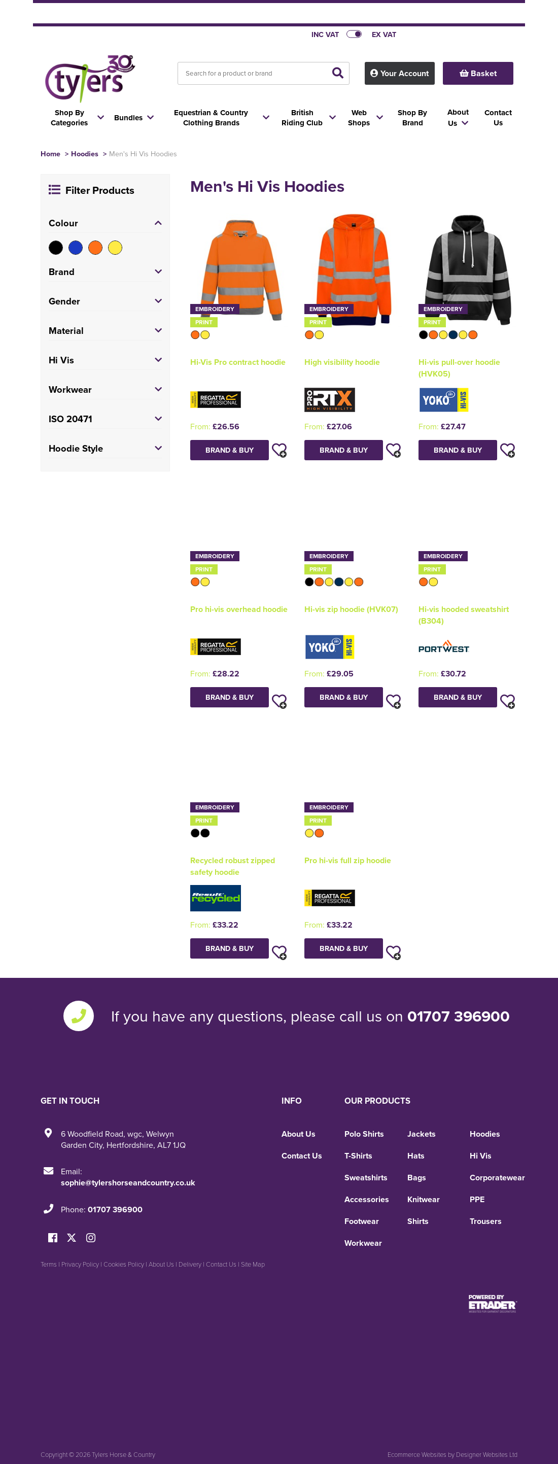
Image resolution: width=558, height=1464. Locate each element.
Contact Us (302, 1156)
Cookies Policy (123, 1264)
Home (50, 153)
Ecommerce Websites (417, 1454)
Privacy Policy (80, 1264)
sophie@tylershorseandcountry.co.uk (128, 1182)
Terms (49, 1264)
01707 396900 (458, 1016)
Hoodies (84, 153)
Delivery (190, 1264)
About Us (299, 1134)
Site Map (253, 1264)
